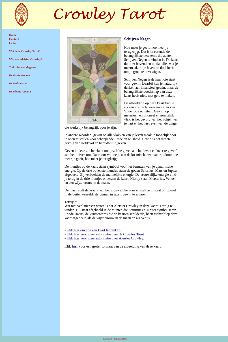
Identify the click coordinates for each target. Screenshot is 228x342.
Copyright (107, 338)
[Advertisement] (31, 129)
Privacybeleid (120, 338)
